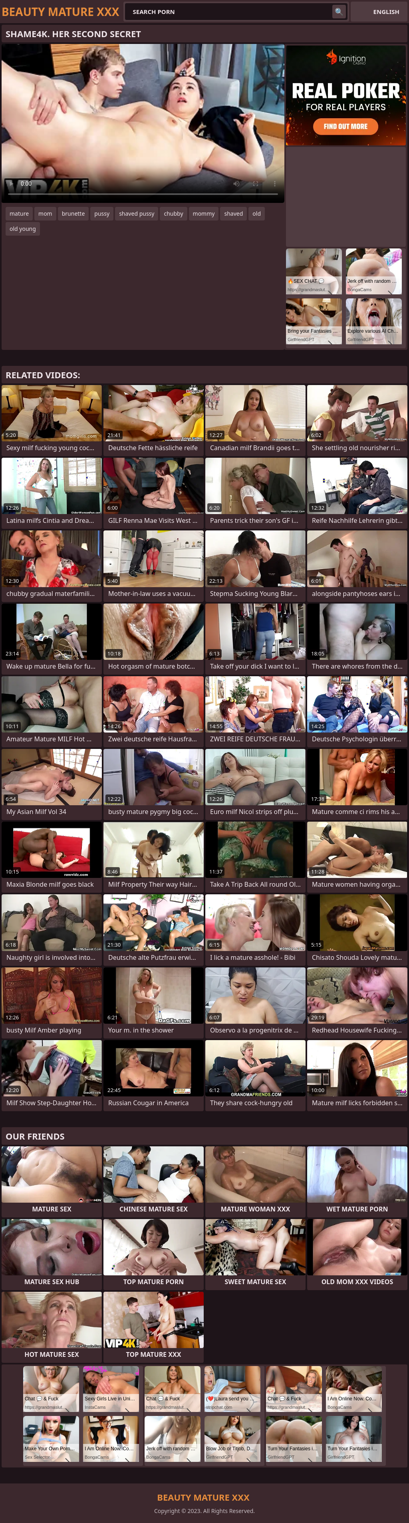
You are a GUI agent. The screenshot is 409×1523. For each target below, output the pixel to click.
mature (19, 213)
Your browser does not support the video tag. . (143, 123)
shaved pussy (136, 213)
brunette (73, 213)
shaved (233, 213)
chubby (173, 213)
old (256, 213)
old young (23, 228)
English (386, 12)
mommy (204, 213)
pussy (101, 213)
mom (45, 213)
